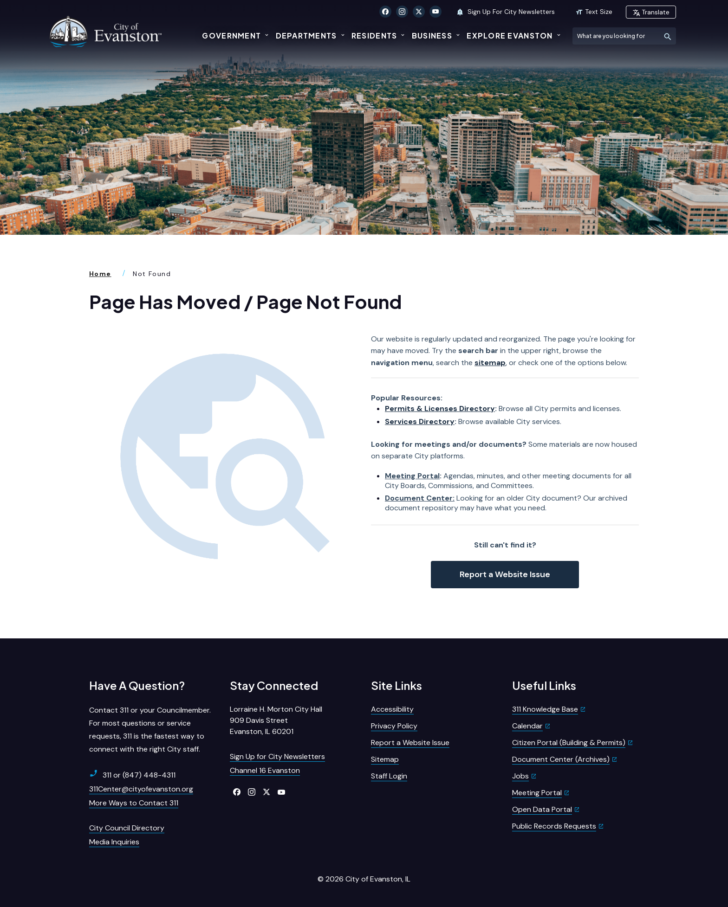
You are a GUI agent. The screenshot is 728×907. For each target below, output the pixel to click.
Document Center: (420, 496)
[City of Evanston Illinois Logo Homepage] (107, 31)
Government (231, 35)
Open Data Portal (542, 807)
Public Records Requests (554, 824)
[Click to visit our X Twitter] (419, 12)
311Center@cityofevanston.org (141, 787)
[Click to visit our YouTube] (435, 12)
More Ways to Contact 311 (133, 801)
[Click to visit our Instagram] (402, 12)
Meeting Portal (412, 473)
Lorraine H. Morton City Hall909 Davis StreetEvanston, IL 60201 (276, 718)
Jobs (520, 774)
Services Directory (420, 420)
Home (100, 272)
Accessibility (392, 707)
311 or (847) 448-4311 (132, 773)
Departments (306, 35)
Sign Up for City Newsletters (277, 754)
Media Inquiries (114, 840)
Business (432, 35)
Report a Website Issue (505, 572)
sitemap (490, 361)
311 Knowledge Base (545, 707)
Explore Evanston (509, 35)
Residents (374, 35)
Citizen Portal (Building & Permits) (568, 741)
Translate (651, 12)
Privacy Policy (394, 724)
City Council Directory (126, 826)
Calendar (527, 724)
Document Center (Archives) (561, 757)
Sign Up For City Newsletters (505, 11)
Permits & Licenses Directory (440, 407)
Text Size (593, 11)
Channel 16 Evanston (265, 768)
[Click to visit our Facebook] (385, 12)
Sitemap (385, 757)
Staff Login (389, 774)
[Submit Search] (667, 36)
